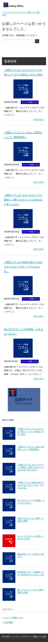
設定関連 (8, 622)
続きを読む (39, 120)
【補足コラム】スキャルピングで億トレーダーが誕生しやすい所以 (30, 431)
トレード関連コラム (30, 102)
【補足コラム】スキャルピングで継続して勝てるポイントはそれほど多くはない (23, 200)
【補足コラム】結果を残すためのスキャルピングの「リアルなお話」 (23, 267)
